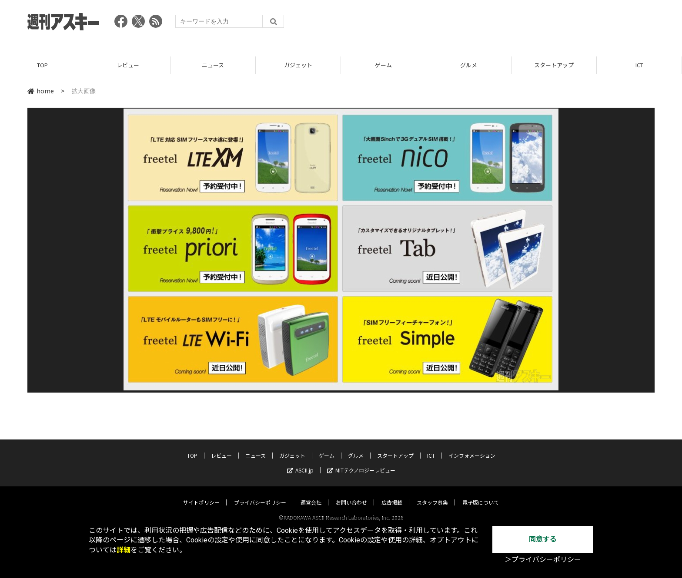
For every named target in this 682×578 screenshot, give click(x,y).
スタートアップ (554, 65)
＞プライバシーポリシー (543, 559)
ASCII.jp (300, 462)
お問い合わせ (351, 494)
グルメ (468, 65)
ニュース (213, 65)
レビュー (128, 65)
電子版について (480, 494)
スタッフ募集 (432, 494)
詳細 (123, 550)
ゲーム (383, 65)
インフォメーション (471, 447)
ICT (639, 65)
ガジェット (298, 65)
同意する (543, 539)
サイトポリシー (201, 494)
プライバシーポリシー (260, 494)
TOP (42, 65)
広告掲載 (391, 494)
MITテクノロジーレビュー (361, 462)
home (40, 90)
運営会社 (311, 494)
